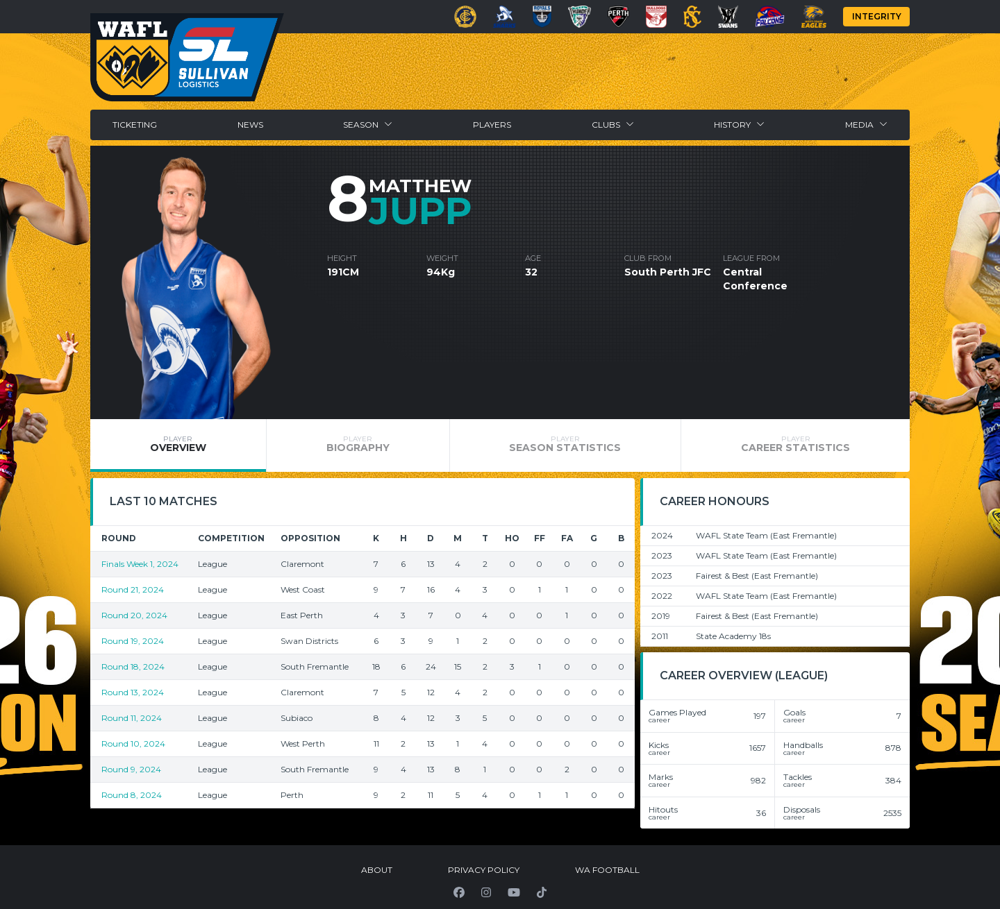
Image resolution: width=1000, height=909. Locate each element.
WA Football (607, 870)
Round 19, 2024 (132, 641)
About (376, 870)
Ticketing (134, 124)
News (250, 124)
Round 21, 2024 (132, 589)
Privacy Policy (483, 870)
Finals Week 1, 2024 (139, 564)
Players (492, 124)
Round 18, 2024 (133, 666)
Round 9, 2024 (131, 769)
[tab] (178, 445)
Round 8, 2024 (131, 795)
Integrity (876, 16)
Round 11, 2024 (131, 718)
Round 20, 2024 (134, 615)
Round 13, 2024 (132, 692)
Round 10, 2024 (133, 743)
